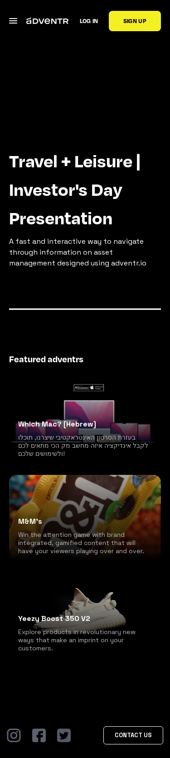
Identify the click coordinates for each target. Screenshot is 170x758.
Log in (89, 20)
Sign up (134, 20)
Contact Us (133, 735)
